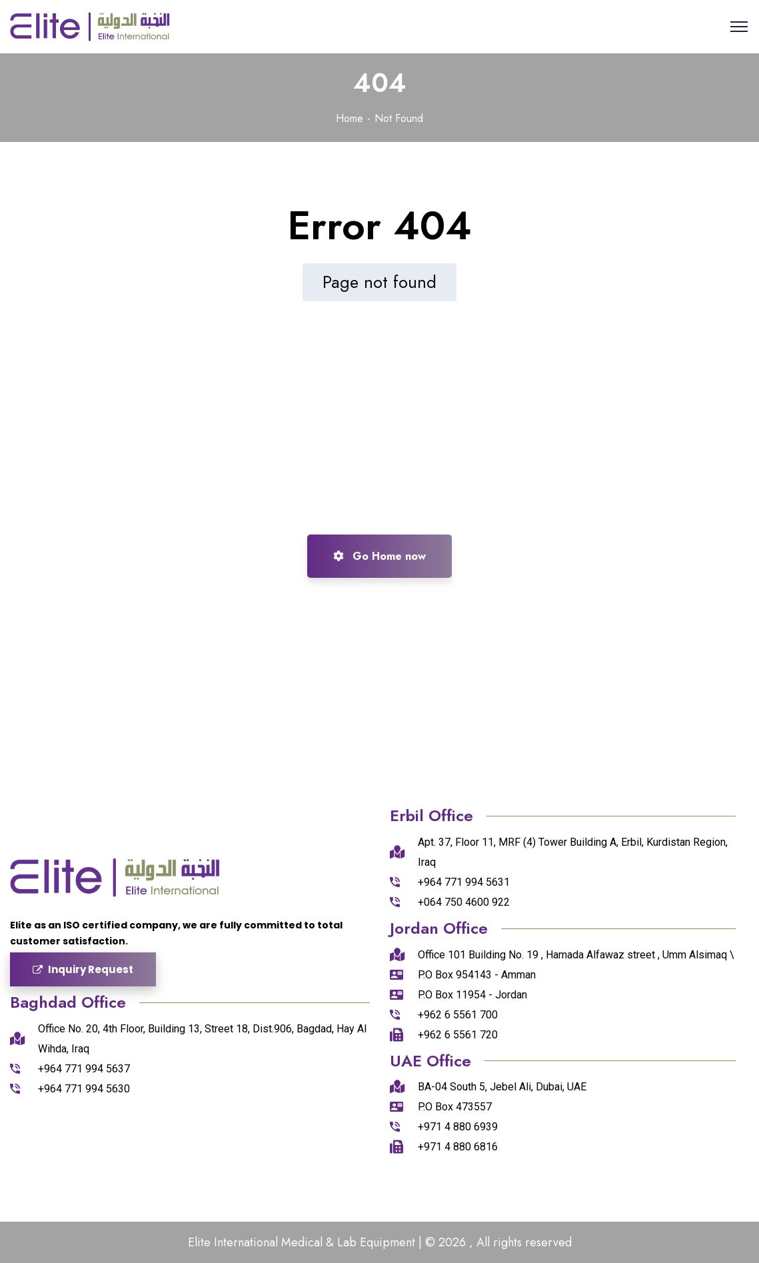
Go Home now (379, 556)
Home (349, 118)
